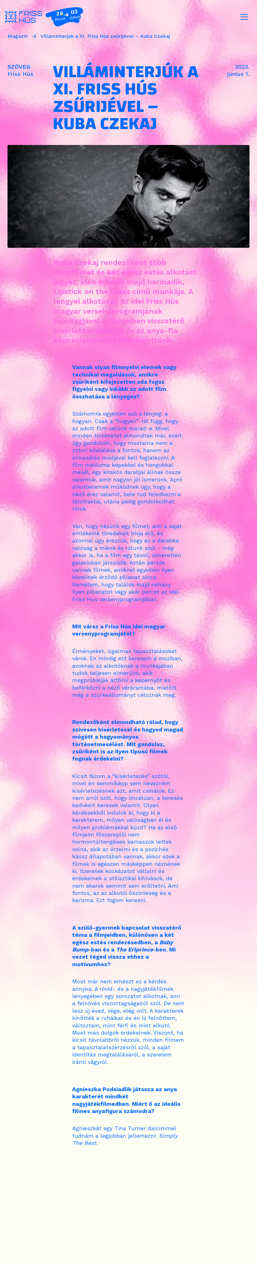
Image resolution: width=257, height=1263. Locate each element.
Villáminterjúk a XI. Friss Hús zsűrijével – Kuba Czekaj (105, 36)
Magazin (18, 36)
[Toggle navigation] (244, 17)
